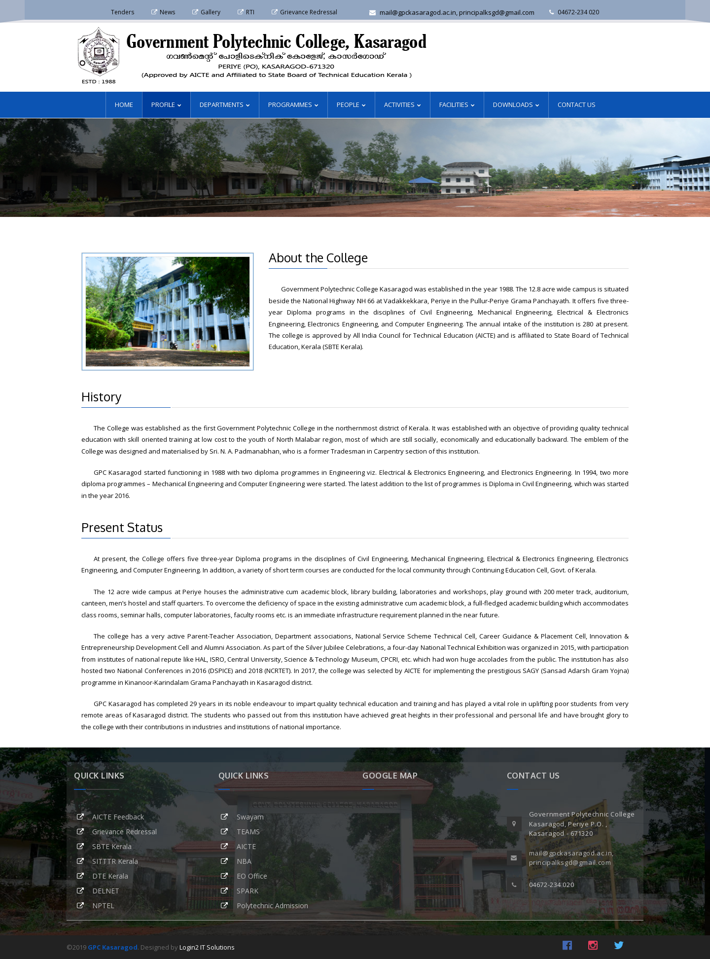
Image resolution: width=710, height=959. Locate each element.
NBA (244, 861)
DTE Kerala (110, 876)
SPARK (247, 890)
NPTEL (103, 905)
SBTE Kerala (112, 846)
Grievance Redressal (124, 831)
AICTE (246, 846)
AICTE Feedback (118, 816)
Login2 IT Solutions (207, 947)
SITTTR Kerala (115, 861)
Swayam (250, 816)
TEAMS (248, 831)
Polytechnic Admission (272, 905)
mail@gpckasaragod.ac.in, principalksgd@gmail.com (451, 12)
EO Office (252, 876)
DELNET (105, 890)
